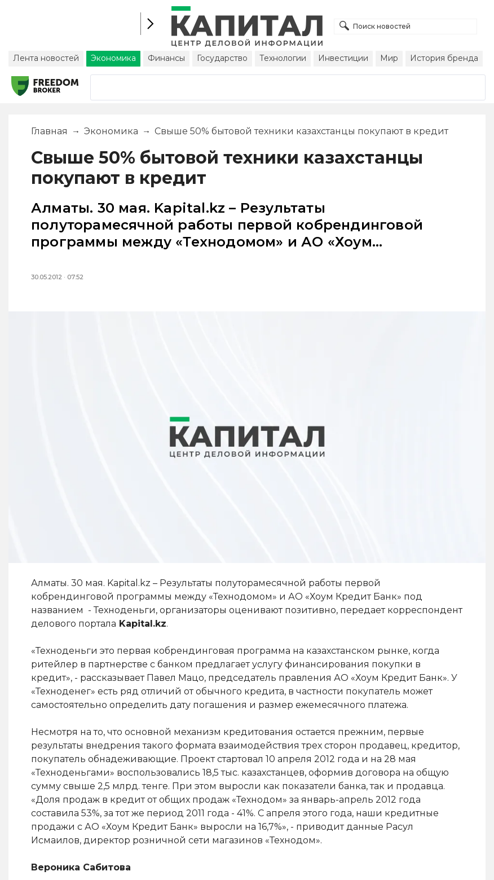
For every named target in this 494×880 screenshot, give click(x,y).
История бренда (444, 58)
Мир (389, 58)
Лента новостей (46, 58)
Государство (222, 58)
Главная (49, 131)
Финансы (166, 58)
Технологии (282, 58)
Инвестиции (343, 58)
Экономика (113, 58)
